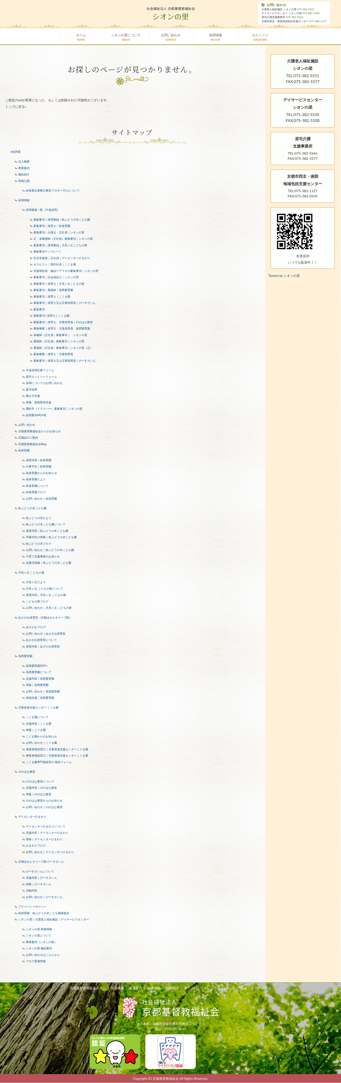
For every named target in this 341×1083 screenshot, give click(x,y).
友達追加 (302, 256)
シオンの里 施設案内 (39, 948)
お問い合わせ (274, 5)
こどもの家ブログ (37, 601)
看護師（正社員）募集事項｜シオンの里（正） (63, 347)
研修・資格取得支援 (38, 402)
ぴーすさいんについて (40, 871)
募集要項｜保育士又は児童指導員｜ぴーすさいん (64, 302)
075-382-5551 (305, 9)
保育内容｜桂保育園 (38, 460)
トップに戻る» (15, 106)
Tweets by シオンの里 (284, 276)
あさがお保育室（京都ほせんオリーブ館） (45, 617)
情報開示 (172, 988)
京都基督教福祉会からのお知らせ (39, 431)
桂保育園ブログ (36, 492)
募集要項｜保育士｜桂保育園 (51, 226)
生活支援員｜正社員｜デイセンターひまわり (61, 258)
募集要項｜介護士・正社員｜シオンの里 (58, 232)
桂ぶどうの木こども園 (32, 508)
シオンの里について (126, 37)
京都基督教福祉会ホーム (90, 988)
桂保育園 (24, 450)
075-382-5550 (310, 13)
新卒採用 (31, 389)
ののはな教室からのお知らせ (44, 800)
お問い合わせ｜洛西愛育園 (43, 691)
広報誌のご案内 (28, 437)
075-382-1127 (318, 21)
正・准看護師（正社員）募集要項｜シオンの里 (63, 238)
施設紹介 (24, 174)
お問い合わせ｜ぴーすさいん (44, 897)
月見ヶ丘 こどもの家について (44, 588)
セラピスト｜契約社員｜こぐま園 (54, 264)
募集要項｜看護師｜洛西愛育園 (53, 290)
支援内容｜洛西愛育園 (40, 678)
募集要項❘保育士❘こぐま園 (51, 315)
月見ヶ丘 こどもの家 (31, 572)
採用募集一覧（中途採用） (43, 209)
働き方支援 (33, 396)
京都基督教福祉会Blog (32, 444)
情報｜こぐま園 (36, 730)
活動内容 (31, 890)
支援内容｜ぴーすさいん (41, 877)
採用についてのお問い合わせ (44, 383)
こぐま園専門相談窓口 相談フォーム (49, 762)
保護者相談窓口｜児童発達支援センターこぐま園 (57, 749)
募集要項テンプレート (47, 251)
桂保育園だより (36, 479)
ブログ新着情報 (36, 961)
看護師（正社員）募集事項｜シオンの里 (58, 341)
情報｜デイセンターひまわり (44, 839)
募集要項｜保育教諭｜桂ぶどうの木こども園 (61, 219)
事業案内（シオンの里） (41, 942)
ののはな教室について (40, 781)
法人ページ (260, 37)
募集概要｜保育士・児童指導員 (53, 354)
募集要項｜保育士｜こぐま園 (51, 296)
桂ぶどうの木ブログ (38, 543)
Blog (241, 988)
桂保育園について (37, 485)
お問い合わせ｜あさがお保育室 (45, 633)
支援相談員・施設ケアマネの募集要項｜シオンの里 (66, 271)
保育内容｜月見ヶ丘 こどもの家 (46, 595)
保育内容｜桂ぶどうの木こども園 (47, 530)
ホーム (81, 37)
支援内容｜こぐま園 (38, 723)
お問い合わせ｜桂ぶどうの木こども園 (50, 550)
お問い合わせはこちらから (43, 955)
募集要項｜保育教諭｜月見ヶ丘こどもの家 (60, 245)
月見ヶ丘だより (36, 582)
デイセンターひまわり (32, 816)
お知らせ (227, 988)
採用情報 (215, 37)
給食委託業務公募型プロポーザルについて (53, 190)
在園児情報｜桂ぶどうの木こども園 (48, 562)
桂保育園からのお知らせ (41, 473)
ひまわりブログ (36, 845)
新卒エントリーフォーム (41, 376)
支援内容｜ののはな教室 (41, 787)
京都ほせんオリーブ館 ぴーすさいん (41, 861)
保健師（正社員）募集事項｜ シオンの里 (60, 335)
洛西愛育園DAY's (36, 665)
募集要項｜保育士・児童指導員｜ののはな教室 (63, 322)
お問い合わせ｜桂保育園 (41, 498)
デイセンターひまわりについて (45, 826)
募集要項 (39, 309)
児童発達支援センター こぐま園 (38, 707)
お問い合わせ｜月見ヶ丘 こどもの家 (49, 607)
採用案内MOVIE (36, 415)
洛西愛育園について (38, 672)
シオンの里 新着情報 (39, 929)
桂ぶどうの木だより (38, 518)
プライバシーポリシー (32, 906)
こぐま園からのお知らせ (41, 736)
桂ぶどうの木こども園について (45, 524)
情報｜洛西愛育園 (37, 685)
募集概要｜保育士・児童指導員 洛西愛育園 (61, 328)
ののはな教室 (26, 771)
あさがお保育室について (41, 640)
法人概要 (24, 161)
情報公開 (24, 181)
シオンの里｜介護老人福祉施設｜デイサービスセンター (53, 919)
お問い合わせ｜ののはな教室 (44, 807)
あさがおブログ (36, 627)
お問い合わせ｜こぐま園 (41, 742)
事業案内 (24, 168)
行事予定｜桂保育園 (38, 466)
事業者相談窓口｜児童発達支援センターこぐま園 (57, 755)
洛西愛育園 (25, 656)
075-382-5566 (294, 17)
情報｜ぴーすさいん (38, 884)
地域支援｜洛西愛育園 (40, 697)
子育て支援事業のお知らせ (43, 556)
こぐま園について (37, 717)
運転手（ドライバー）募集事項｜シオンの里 (54, 408)
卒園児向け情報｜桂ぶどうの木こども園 (51, 537)
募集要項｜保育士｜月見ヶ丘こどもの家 (58, 283)
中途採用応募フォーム (40, 370)
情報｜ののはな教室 (38, 794)
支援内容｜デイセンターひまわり (47, 832)
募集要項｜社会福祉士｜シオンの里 (56, 277)
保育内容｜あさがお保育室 (43, 646)
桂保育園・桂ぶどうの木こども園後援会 (43, 913)
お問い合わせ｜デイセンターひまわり (50, 852)
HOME (16, 152)
